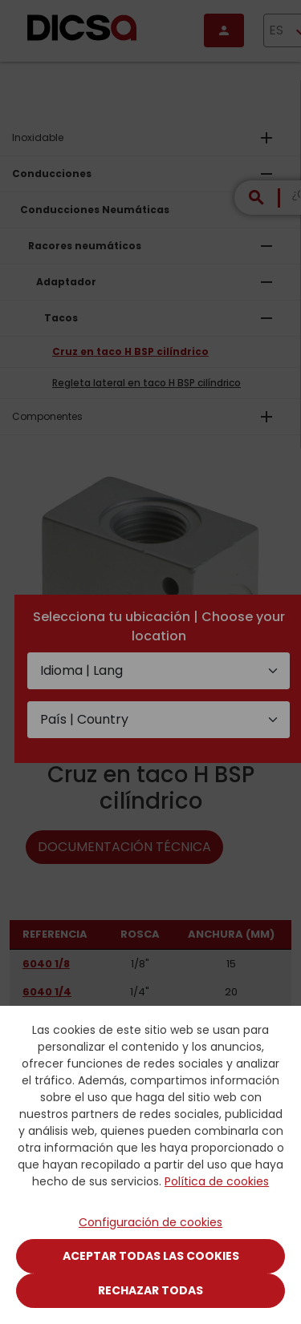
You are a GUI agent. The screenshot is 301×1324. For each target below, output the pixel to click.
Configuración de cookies (150, 1222)
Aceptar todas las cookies (151, 1256)
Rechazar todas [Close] (150, 1290)
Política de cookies (217, 1181)
